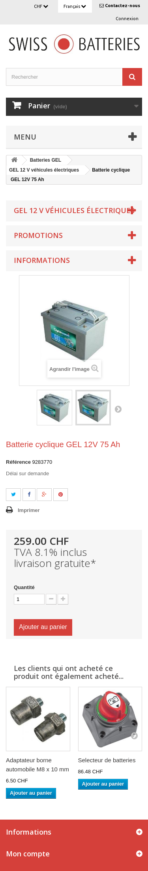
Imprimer (29, 510)
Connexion (127, 18)
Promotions (38, 235)
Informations (42, 260)
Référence (18, 462)
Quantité (24, 587)
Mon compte (28, 853)
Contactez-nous (122, 5)
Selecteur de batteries (107, 760)
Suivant (118, 409)
